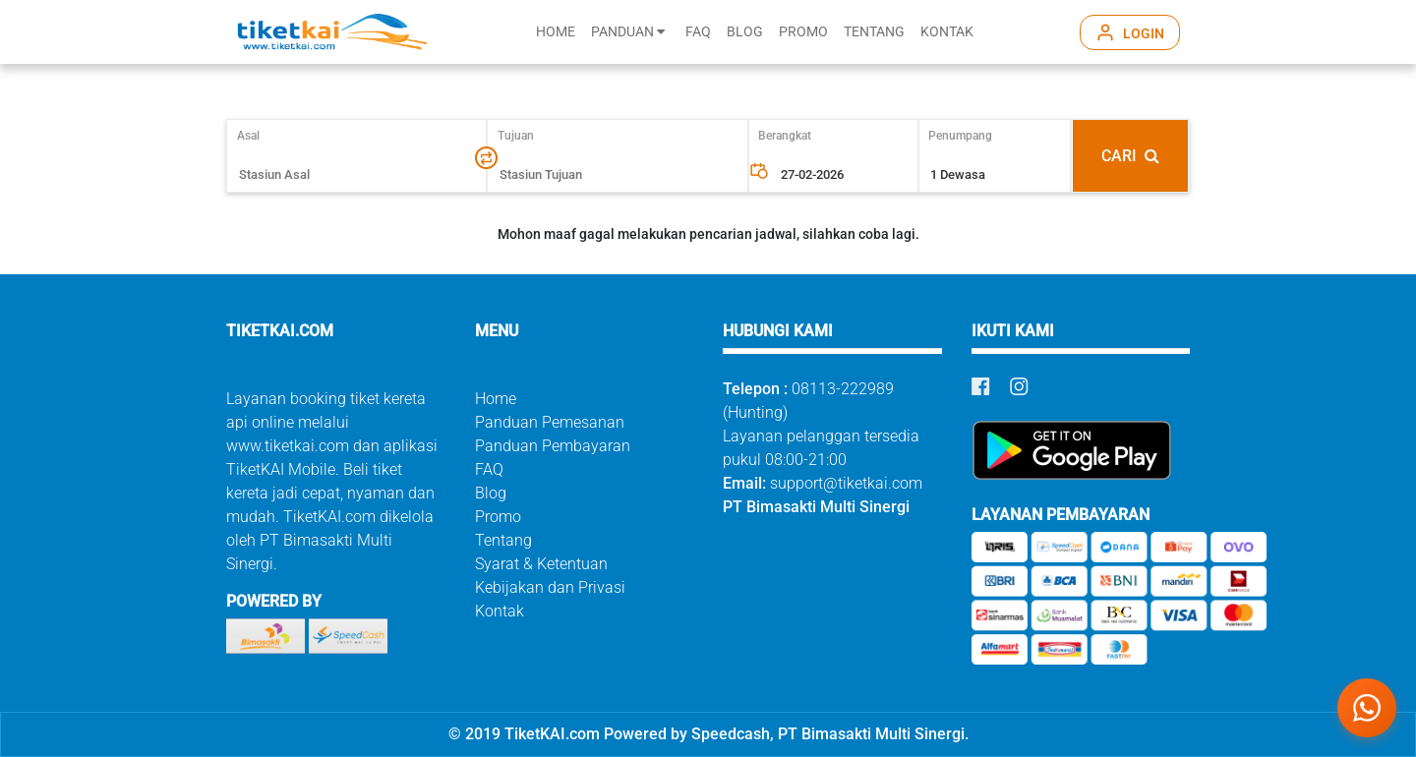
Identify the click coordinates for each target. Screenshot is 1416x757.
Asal (257, 136)
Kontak (499, 611)
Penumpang (960, 136)
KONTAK (947, 32)
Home (495, 398)
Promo (498, 516)
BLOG (745, 32)
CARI (1130, 155)
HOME (555, 32)
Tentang (503, 540)
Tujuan (516, 136)
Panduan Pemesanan (549, 422)
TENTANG (874, 32)
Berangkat (784, 136)
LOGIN (1143, 33)
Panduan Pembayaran (552, 446)
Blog (490, 493)
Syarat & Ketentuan (541, 563)
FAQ (698, 32)
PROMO (803, 32)
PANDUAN (628, 32)
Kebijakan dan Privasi (550, 587)
